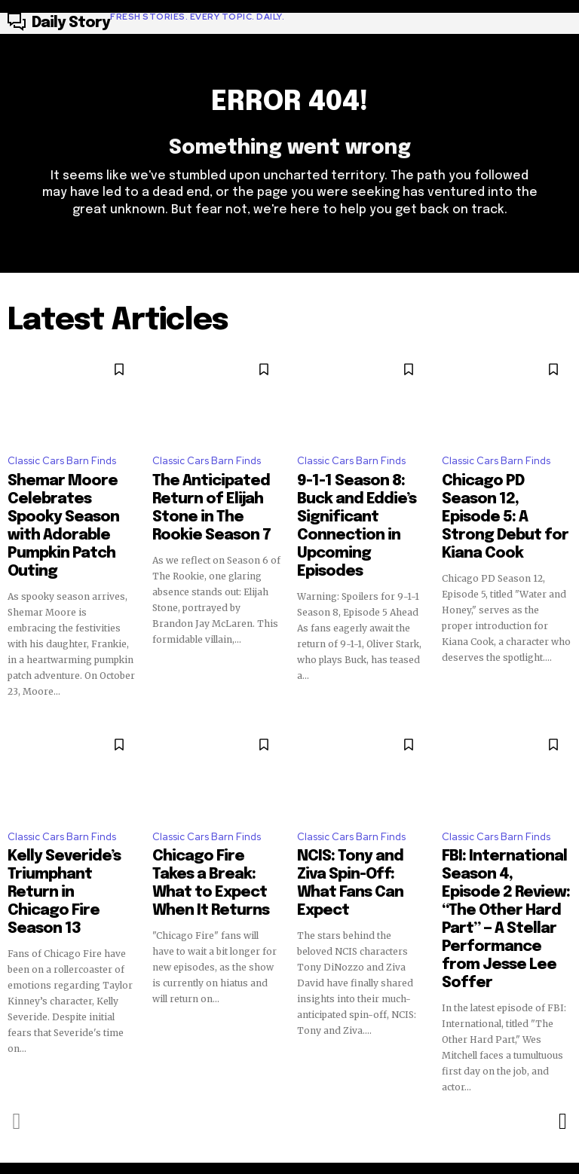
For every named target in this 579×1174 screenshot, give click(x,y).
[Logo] (146, 23)
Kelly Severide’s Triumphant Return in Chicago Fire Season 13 (68, 822)
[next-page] (562, 1012)
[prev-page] (17, 1012)
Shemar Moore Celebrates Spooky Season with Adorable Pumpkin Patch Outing (67, 508)
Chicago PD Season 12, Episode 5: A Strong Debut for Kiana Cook (501, 501)
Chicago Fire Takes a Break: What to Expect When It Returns (213, 822)
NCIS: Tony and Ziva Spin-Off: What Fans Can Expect (351, 822)
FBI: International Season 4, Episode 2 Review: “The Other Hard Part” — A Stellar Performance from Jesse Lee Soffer (498, 842)
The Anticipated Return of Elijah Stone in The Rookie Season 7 (214, 501)
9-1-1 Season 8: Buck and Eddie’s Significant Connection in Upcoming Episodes (357, 508)
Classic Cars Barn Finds (62, 469)
